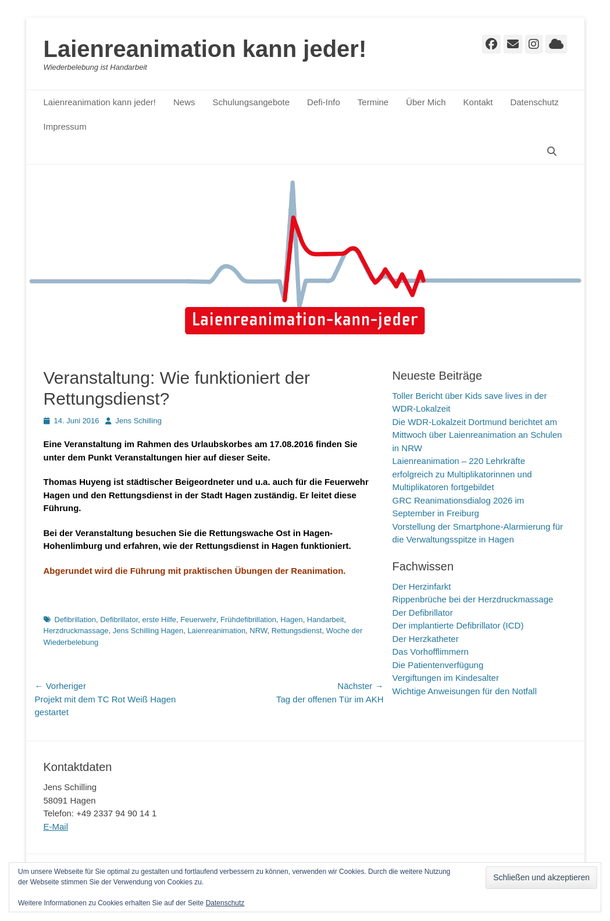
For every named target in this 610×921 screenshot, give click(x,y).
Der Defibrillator (423, 612)
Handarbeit (325, 619)
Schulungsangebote (251, 102)
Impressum (65, 126)
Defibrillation (76, 619)
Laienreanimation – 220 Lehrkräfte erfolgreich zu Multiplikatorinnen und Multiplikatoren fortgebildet (462, 474)
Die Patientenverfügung (438, 665)
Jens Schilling (139, 420)
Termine (373, 102)
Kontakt (478, 102)
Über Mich (425, 102)
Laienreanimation (216, 630)
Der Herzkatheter (426, 639)
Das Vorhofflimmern (431, 651)
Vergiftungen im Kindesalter (446, 678)
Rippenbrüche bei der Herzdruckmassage (473, 599)
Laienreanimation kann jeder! (205, 49)
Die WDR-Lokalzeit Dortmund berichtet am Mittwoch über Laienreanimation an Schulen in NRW (477, 435)
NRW (258, 630)
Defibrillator (119, 619)
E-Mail (56, 826)
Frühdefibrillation (248, 619)
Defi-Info (323, 102)
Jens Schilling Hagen (148, 630)
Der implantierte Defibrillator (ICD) (458, 625)
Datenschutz (534, 102)
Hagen (291, 619)
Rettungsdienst (297, 630)
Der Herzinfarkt (422, 586)
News (184, 102)
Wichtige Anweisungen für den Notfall (465, 691)
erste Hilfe (159, 619)
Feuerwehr (198, 619)
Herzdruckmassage (76, 630)
